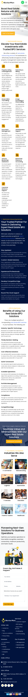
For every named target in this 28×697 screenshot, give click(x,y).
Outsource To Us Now (14, 441)
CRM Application (20, 642)
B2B (2, 654)
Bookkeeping (19, 631)
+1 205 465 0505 (6, 679)
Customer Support (20, 621)
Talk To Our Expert (8, 34)
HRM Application (20, 647)
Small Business (5, 649)
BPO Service (18, 624)
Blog (3, 630)
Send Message (8, 604)
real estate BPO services (18, 322)
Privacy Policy (5, 636)
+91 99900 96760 (6, 667)
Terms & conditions (7, 633)
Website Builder (19, 645)
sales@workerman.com (9, 682)
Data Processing (20, 633)
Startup (3, 646)
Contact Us (4, 628)
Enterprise (4, 652)
